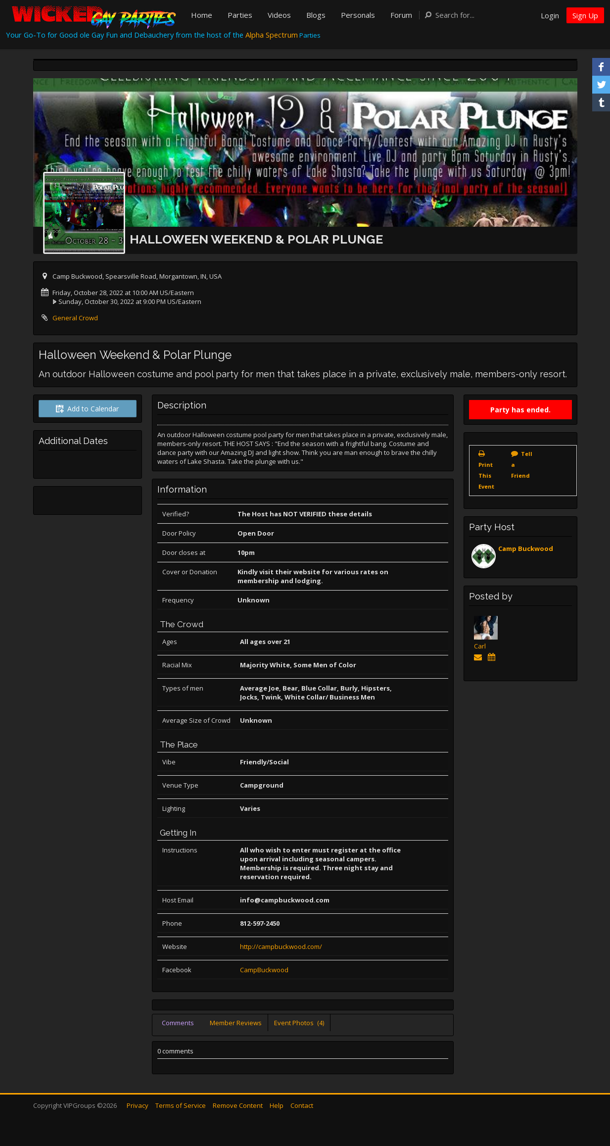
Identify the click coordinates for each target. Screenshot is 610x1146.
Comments (178, 1022)
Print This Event (486, 475)
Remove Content (238, 1105)
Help (276, 1105)
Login (550, 15)
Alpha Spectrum (271, 35)
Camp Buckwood (525, 548)
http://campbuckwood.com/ (281, 946)
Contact (301, 1105)
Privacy (137, 1105)
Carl (480, 646)
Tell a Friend (521, 464)
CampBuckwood (264, 969)
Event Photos (299, 1022)
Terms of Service (180, 1105)
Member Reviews (236, 1022)
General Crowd (75, 317)
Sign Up (585, 15)
